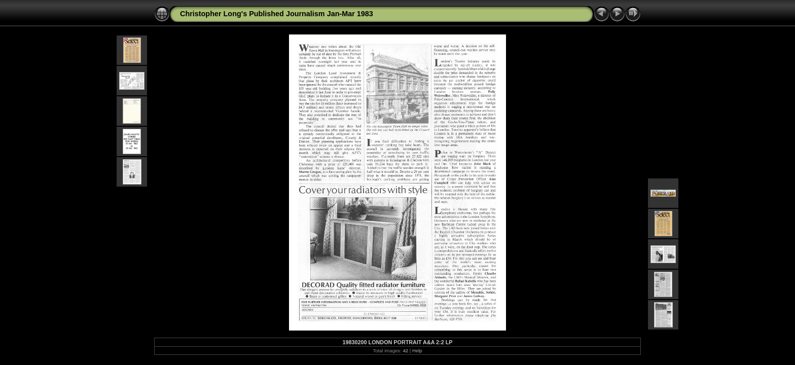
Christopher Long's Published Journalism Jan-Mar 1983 (276, 14)
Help (417, 350)
